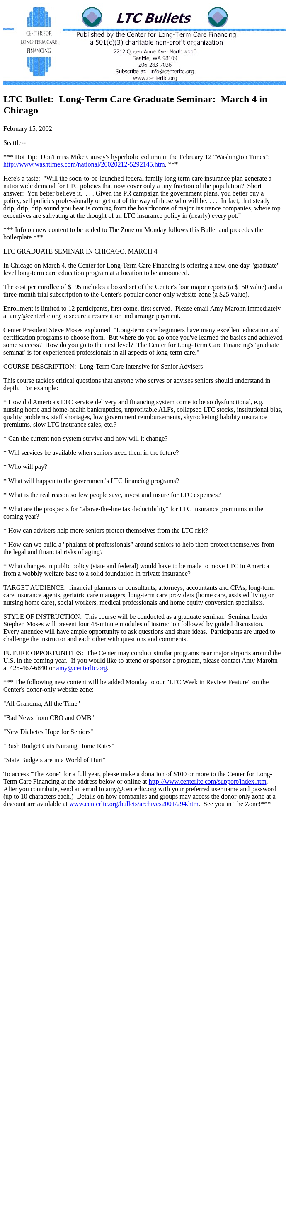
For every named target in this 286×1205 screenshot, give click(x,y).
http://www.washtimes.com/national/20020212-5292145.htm (84, 164)
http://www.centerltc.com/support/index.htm (208, 781)
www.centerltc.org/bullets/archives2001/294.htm (134, 803)
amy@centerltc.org (81, 667)
